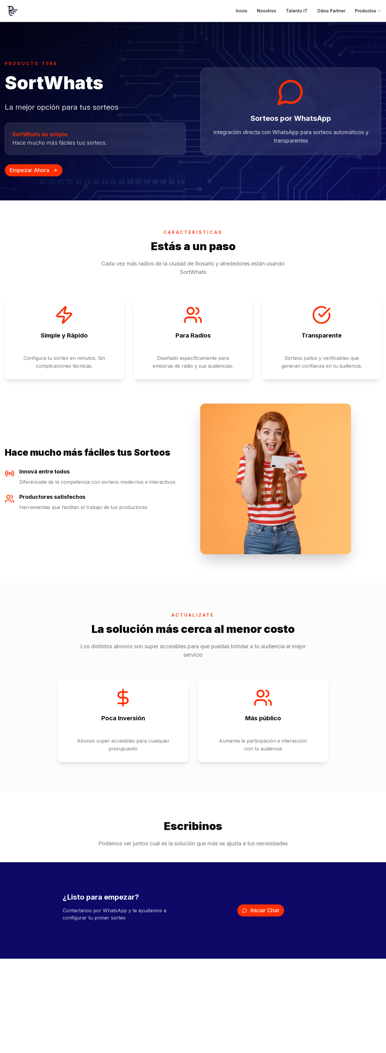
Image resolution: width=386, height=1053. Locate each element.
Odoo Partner (331, 10)
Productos (368, 10)
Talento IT (297, 10)
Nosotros (266, 10)
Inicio (241, 10)
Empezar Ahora (34, 170)
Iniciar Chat (260, 910)
